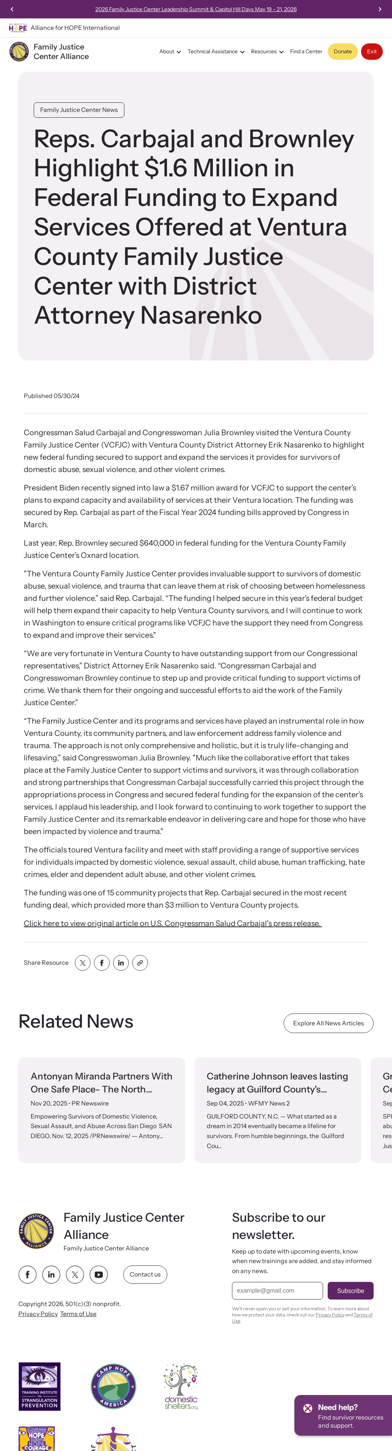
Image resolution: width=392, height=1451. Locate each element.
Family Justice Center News (79, 110)
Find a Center (306, 51)
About (171, 51)
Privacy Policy (38, 1314)
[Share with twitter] (83, 963)
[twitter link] (75, 1275)
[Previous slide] (12, 9)
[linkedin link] (51, 1275)
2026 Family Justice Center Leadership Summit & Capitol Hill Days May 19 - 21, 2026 (255, 9)
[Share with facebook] (102, 963)
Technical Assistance (217, 51)
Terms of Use (78, 1314)
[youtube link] (99, 1275)
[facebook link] (27, 1275)
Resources (268, 51)
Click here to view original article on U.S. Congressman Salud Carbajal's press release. (173, 923)
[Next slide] (379, 9)
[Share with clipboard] (140, 963)
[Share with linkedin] (121, 963)
